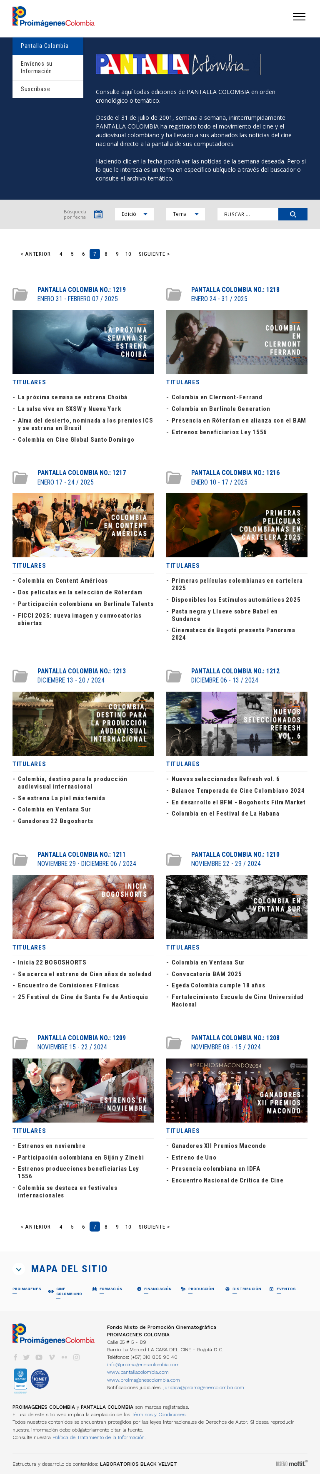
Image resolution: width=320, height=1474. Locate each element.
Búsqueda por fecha (75, 214)
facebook (15, 1357)
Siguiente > (154, 254)
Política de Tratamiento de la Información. (99, 1437)
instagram (76, 1357)
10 (128, 254)
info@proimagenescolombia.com (143, 1365)
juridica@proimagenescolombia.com (203, 1387)
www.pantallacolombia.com (138, 1372)
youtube (39, 1357)
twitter (26, 1357)
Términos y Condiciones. (159, 1414)
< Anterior (35, 254)
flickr (64, 1357)
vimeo (52, 1357)
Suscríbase (35, 89)
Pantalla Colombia (45, 45)
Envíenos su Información (36, 67)
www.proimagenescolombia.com (143, 1380)
